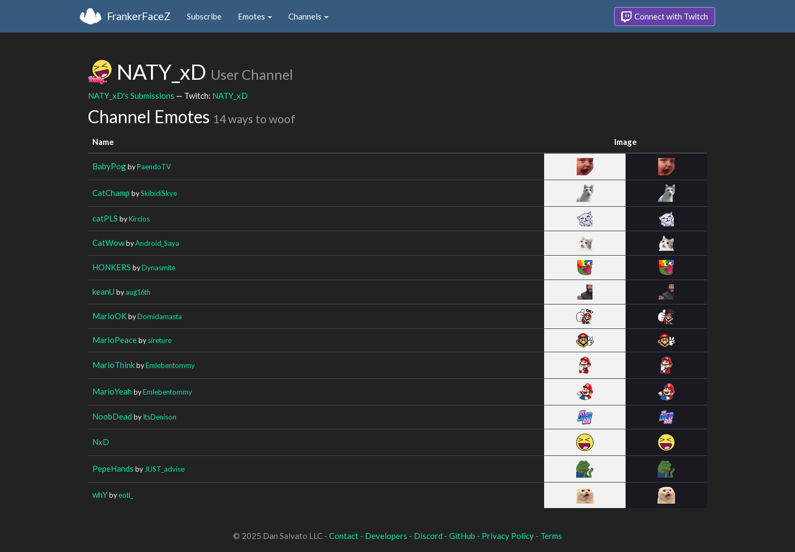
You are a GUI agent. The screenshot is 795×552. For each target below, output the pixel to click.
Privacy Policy (508, 536)
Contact (343, 536)
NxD (100, 442)
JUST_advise (164, 469)
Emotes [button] (255, 16)
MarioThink (113, 365)
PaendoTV (154, 166)
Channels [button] (308, 16)
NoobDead (112, 416)
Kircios (139, 218)
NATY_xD (230, 95)
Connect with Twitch (664, 16)
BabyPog (109, 166)
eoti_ (125, 495)
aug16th (137, 292)
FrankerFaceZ (139, 16)
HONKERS (111, 267)
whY (100, 494)
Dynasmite (158, 267)
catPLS (105, 218)
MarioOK (109, 316)
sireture (160, 340)
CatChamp (111, 193)
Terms (551, 536)
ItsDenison (159, 417)
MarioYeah (112, 391)
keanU (103, 291)
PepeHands (113, 468)
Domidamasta (159, 316)
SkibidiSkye (159, 193)
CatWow (108, 243)
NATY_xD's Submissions (131, 95)
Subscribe (204, 16)
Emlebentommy (170, 365)
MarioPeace (114, 340)
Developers (386, 536)
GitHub (462, 536)
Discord (428, 536)
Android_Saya (157, 243)
